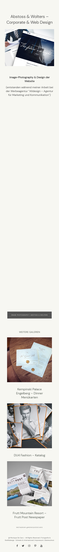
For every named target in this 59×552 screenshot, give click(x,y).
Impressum (39, 541)
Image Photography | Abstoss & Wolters (29, 316)
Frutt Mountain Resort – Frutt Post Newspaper (29, 491)
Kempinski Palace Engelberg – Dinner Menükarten (29, 370)
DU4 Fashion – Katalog (29, 431)
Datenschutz (49, 541)
